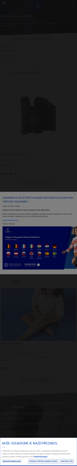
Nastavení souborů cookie (12, 461)
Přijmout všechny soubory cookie (43, 461)
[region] (38, 452)
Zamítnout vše (67, 461)
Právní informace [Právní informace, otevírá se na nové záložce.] (40, 456)
